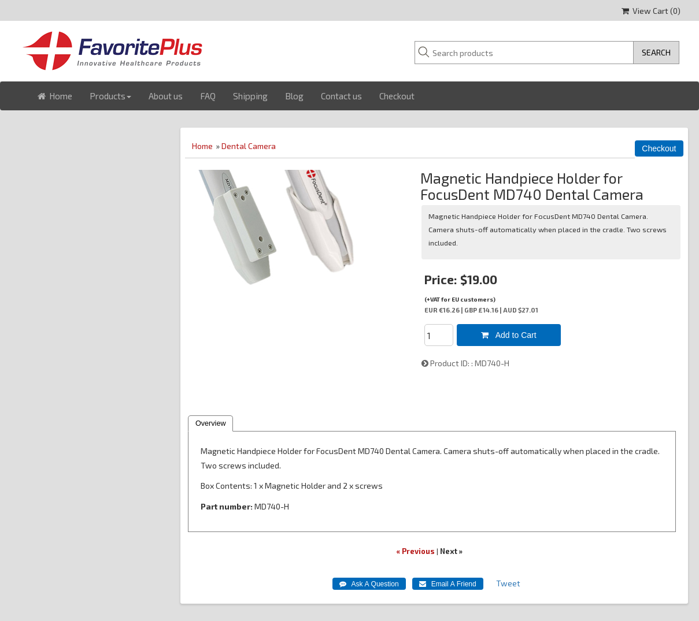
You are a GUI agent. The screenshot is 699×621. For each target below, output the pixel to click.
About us (166, 96)
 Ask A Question (369, 584)
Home (55, 96)
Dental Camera (248, 146)
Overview (210, 423)
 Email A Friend (447, 584)
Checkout (397, 96)
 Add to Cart (509, 335)
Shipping (250, 96)
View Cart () (651, 11)
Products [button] (110, 96)
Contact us (341, 96)
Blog (294, 96)
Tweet (508, 583)
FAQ (208, 96)
